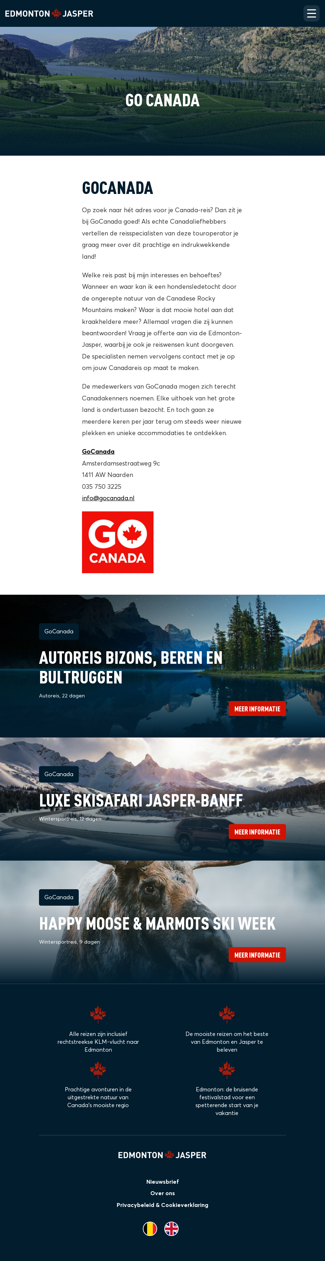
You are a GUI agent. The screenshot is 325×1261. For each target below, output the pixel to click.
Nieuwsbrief (162, 1182)
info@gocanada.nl (108, 498)
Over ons (162, 1193)
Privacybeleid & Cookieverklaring (162, 1205)
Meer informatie (257, 708)
